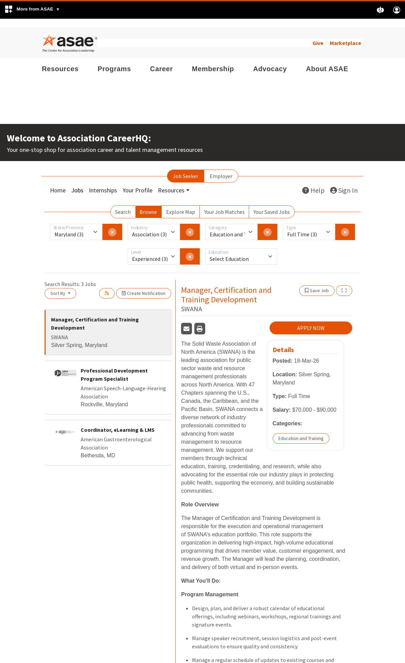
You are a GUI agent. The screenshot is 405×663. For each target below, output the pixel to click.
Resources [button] (171, 181)
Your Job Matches (224, 203)
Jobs (77, 181)
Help (313, 181)
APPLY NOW (311, 319)
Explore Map (180, 203)
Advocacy (270, 60)
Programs (114, 60)
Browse (148, 203)
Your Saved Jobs (272, 203)
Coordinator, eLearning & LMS (118, 420)
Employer (221, 167)
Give (317, 34)
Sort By (58, 284)
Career (161, 60)
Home (58, 181)
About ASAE (327, 60)
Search (123, 203)
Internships (103, 181)
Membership (213, 60)
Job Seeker (185, 167)
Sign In (344, 181)
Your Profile (137, 181)
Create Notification (143, 284)
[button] (32, 10)
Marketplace (345, 34)
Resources (60, 60)
